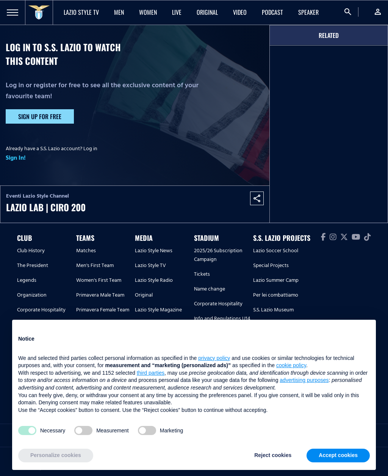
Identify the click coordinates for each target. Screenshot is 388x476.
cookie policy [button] (291, 365)
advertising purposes (304, 380)
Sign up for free (39, 116)
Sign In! (16, 158)
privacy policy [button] (214, 358)
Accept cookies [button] (338, 455)
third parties (150, 373)
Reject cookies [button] (272, 455)
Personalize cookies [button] (55, 455)
